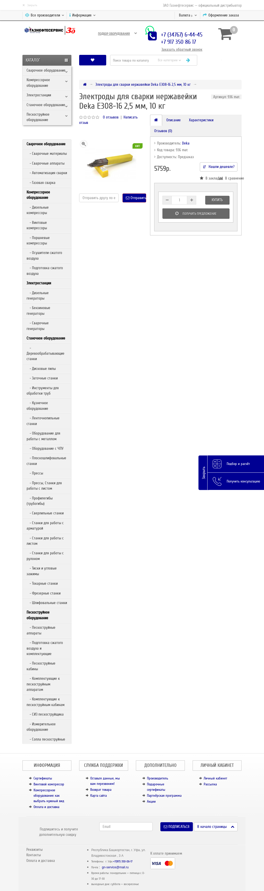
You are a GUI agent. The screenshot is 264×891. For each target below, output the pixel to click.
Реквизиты (34, 849)
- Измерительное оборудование (41, 727)
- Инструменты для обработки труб (43, 391)
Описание (173, 120)
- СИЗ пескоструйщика (45, 714)
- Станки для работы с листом (45, 541)
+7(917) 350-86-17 (123, 861)
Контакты (33, 855)
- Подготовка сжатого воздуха (45, 271)
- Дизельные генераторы (38, 296)
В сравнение (228, 178)
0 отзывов (111, 117)
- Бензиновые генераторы (38, 311)
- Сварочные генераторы (38, 326)
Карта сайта (98, 795)
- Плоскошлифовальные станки (46, 461)
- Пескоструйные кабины (41, 666)
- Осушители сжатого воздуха (44, 255)
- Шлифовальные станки (47, 602)
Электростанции (39, 95)
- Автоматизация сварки (47, 173)
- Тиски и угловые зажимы (42, 571)
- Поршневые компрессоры (38, 240)
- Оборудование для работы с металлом (43, 436)
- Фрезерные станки (44, 593)
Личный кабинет (215, 778)
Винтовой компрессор (49, 784)
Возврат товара (100, 789)
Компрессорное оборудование (38, 83)
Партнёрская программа (164, 795)
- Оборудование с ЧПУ (45, 448)
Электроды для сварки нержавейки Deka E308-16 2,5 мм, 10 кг (143, 84)
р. (188, 15)
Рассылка (210, 784)
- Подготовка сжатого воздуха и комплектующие (45, 648)
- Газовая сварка (41, 182)
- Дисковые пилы (41, 368)
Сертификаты (43, 778)
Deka (185, 143)
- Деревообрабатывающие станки (45, 353)
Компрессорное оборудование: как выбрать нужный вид (49, 795)
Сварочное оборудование (46, 70)
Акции (151, 801)
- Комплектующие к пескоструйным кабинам (45, 702)
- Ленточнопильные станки (43, 421)
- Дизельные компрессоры (38, 210)
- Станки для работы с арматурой (45, 526)
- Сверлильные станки (45, 513)
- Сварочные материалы (47, 153)
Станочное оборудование (46, 105)
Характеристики (201, 120)
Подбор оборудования (114, 34)
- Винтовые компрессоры (37, 225)
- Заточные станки (42, 378)
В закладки (209, 178)
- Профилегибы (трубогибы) (40, 501)
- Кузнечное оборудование (37, 406)
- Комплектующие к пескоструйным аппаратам (43, 684)
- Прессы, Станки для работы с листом (44, 486)
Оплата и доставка (46, 807)
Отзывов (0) (163, 131)
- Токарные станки (42, 583)
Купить (217, 200)
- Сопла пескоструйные (46, 739)
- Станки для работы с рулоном (45, 556)
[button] (221, 60)
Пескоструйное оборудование (38, 117)
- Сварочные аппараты (45, 163)
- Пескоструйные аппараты (41, 630)
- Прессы (35, 473)
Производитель (157, 778)
